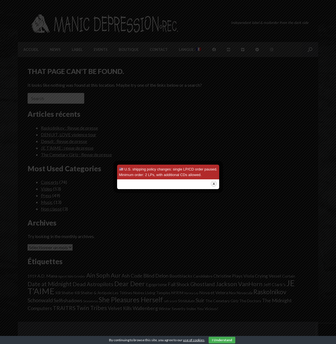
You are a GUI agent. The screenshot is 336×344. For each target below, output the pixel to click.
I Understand (222, 340)
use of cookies (193, 340)
